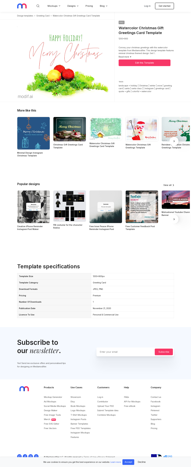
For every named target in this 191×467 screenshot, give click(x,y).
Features (75, 437)
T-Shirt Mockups (79, 415)
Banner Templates (79, 423)
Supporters (156, 419)
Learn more (115, 462)
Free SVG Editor (51, 423)
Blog (102, 5)
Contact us (156, 397)
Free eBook (129, 406)
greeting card (42, 15)
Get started (164, 5)
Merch (50, 419)
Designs (71, 5)
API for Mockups (132, 401)
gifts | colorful (132, 91)
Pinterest (155, 410)
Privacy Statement (106, 457)
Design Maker (50, 410)
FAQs (126, 397)
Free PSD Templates (81, 428)
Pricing (89, 5)
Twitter (154, 415)
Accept (128, 462)
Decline (142, 462)
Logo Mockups (78, 410)
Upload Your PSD (105, 406)
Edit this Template (144, 62)
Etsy (73, 401)
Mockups (52, 5)
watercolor (146, 91)
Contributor (102, 401)
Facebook (156, 401)
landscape (123, 85)
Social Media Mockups (55, 406)
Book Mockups (78, 406)
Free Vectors (50, 428)
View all (167, 185)
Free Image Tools (52, 415)
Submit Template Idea (107, 410)
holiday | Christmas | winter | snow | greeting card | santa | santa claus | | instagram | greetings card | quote (145, 88)
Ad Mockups (50, 401)
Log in (147, 5)
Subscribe (163, 351)
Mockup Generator (53, 397)
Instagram (155, 406)
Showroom (76, 397)
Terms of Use (89, 457)
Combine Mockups (106, 415)
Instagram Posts (78, 419)
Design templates (25, 15)
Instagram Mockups (80, 432)
